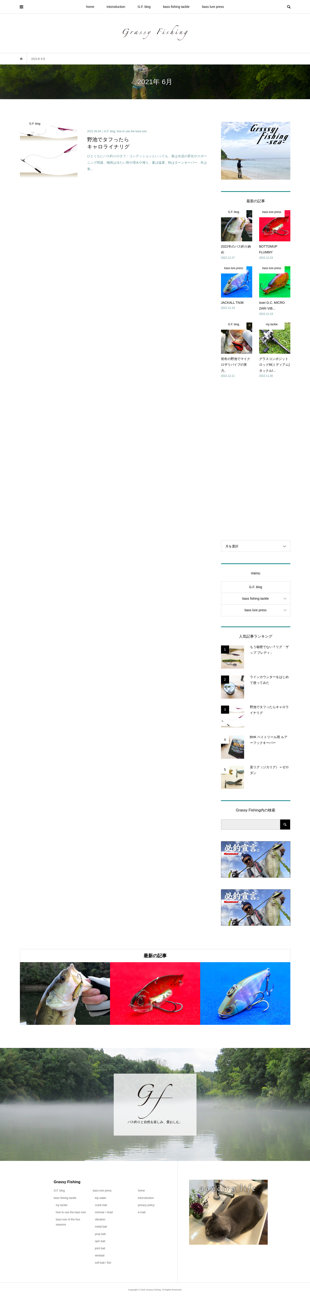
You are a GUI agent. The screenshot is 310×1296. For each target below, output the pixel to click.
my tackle (62, 1205)
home (90, 7)
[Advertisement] (255, 459)
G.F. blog (144, 7)
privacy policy (146, 1205)
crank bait (101, 1205)
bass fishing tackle (176, 7)
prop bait (100, 1234)
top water (100, 1198)
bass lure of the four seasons (68, 1222)
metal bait (101, 1226)
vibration (100, 1219)
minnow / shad (104, 1212)
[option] (65, 993)
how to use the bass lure (71, 1212)
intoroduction (116, 7)
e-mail (141, 1212)
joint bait (100, 1248)
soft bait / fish (103, 1262)
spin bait (100, 1241)
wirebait (99, 1255)
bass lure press (213, 7)
